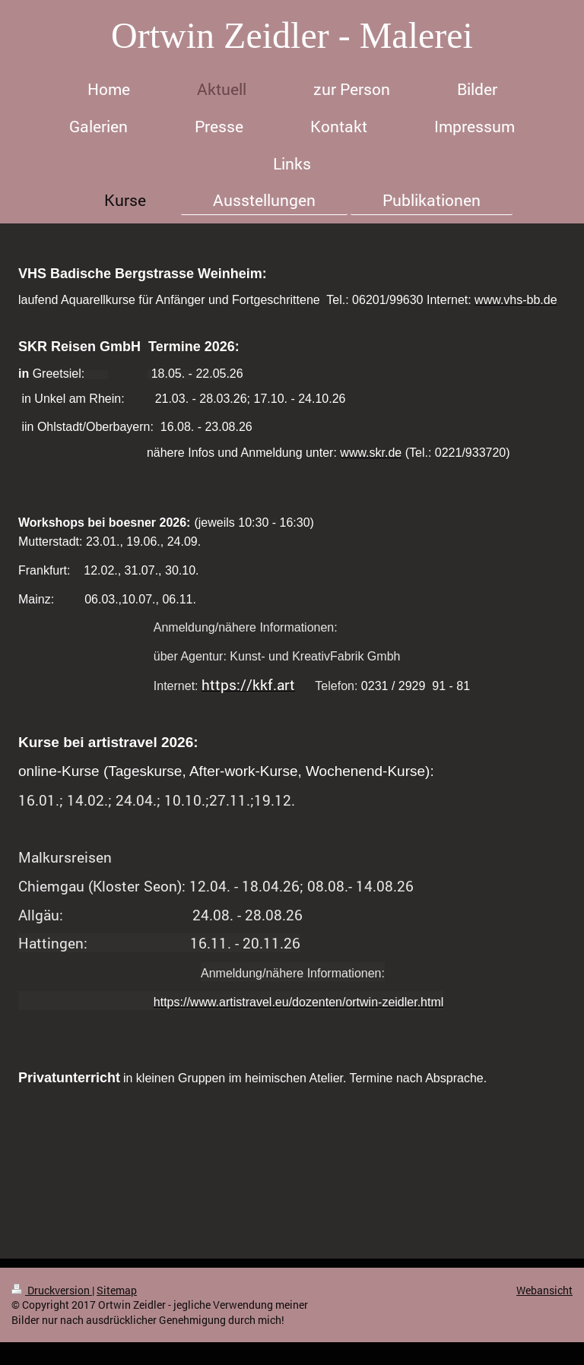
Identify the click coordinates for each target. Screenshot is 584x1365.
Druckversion (51, 1290)
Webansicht (544, 1290)
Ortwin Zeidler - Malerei (292, 35)
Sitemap (117, 1290)
